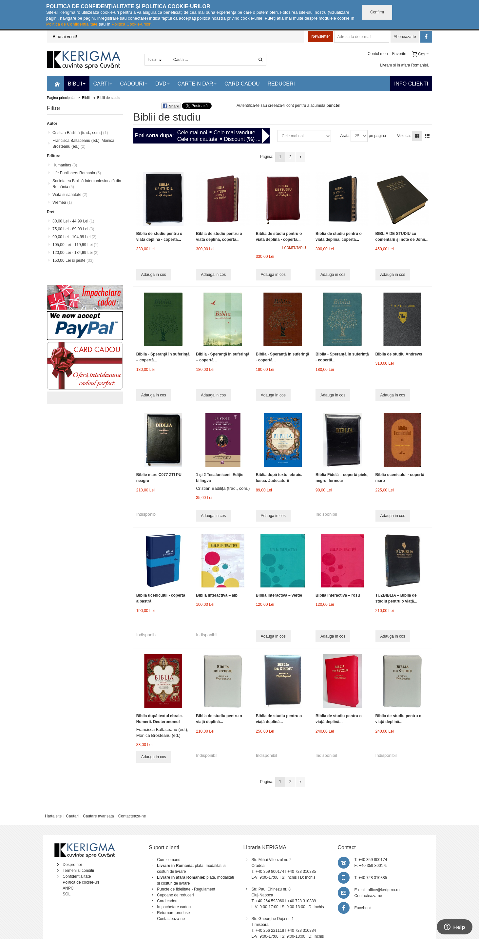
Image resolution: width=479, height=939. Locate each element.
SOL (66, 894)
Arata (345, 135)
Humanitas (64, 165)
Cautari (72, 816)
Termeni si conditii (78, 870)
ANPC (68, 888)
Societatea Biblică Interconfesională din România (86, 184)
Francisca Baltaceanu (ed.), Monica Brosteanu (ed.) (83, 143)
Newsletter (320, 36)
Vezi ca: (404, 135)
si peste (72, 260)
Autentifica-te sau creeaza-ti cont (265, 105)
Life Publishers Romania (76, 173)
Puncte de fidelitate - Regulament (186, 889)
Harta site (53, 816)
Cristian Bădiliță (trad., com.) (223, 488)
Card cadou (167, 901)
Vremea (62, 202)
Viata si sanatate (69, 194)
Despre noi (72, 864)
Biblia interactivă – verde (279, 595)
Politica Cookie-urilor (130, 24)
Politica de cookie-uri (81, 882)
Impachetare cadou (174, 907)
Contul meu (378, 53)
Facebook (363, 908)
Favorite (399, 53)
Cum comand (168, 859)
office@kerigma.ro (383, 890)
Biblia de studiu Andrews (398, 354)
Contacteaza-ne (132, 816)
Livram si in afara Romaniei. (404, 65)
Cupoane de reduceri (175, 895)
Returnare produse (173, 912)
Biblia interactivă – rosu (338, 595)
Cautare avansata (98, 816)
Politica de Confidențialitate (72, 24)
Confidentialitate (77, 876)
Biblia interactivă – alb (217, 595)
